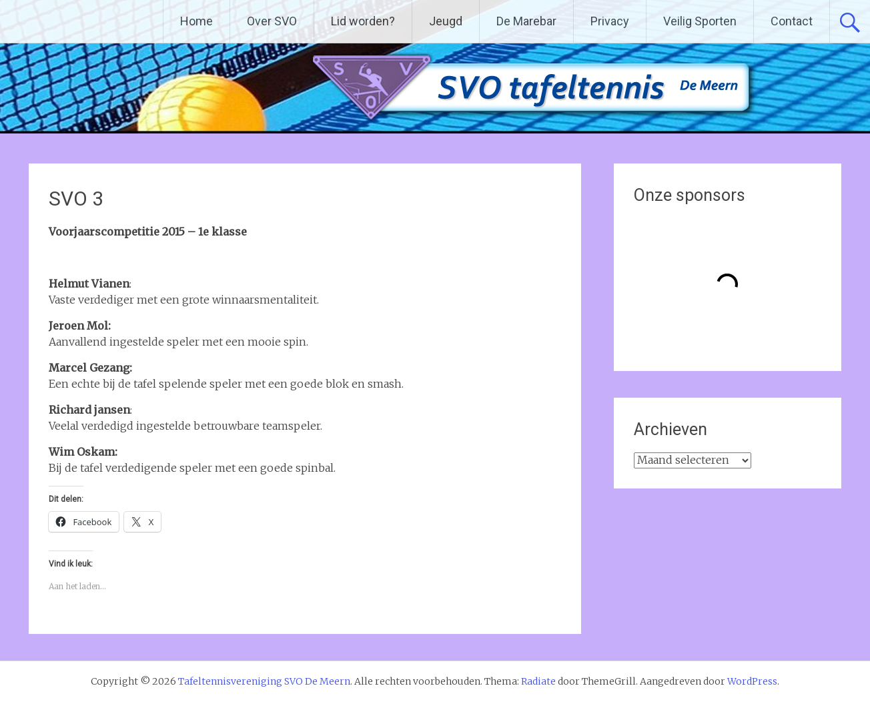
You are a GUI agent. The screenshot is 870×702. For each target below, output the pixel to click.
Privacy (609, 21)
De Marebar (526, 21)
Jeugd (445, 21)
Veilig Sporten (700, 21)
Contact (792, 21)
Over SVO (272, 21)
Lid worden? (363, 21)
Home (196, 21)
